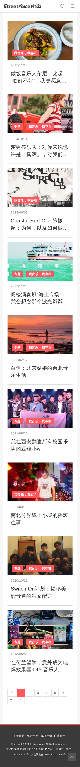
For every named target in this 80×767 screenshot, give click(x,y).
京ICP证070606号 (16, 749)
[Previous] (11, 693)
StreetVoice (22, 6)
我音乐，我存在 (25, 53)
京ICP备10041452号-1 (41, 749)
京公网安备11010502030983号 (48, 754)
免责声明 (32, 735)
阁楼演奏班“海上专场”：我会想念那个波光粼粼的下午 (39, 302)
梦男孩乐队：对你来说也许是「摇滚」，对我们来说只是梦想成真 (39, 154)
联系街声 (60, 735)
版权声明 (46, 735)
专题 (17, 126)
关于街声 (19, 735)
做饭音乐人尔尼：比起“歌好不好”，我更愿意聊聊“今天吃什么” (38, 81)
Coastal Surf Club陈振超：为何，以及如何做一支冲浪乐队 (39, 228)
